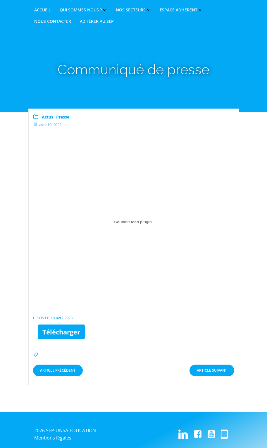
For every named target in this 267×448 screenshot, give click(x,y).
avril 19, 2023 (47, 123)
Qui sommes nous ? (83, 10)
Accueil (42, 10)
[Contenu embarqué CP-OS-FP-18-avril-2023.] (133, 221)
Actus (47, 116)
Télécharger (61, 331)
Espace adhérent (181, 10)
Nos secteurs (133, 10)
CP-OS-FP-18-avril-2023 (53, 317)
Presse (62, 116)
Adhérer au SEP (97, 21)
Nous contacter (52, 21)
